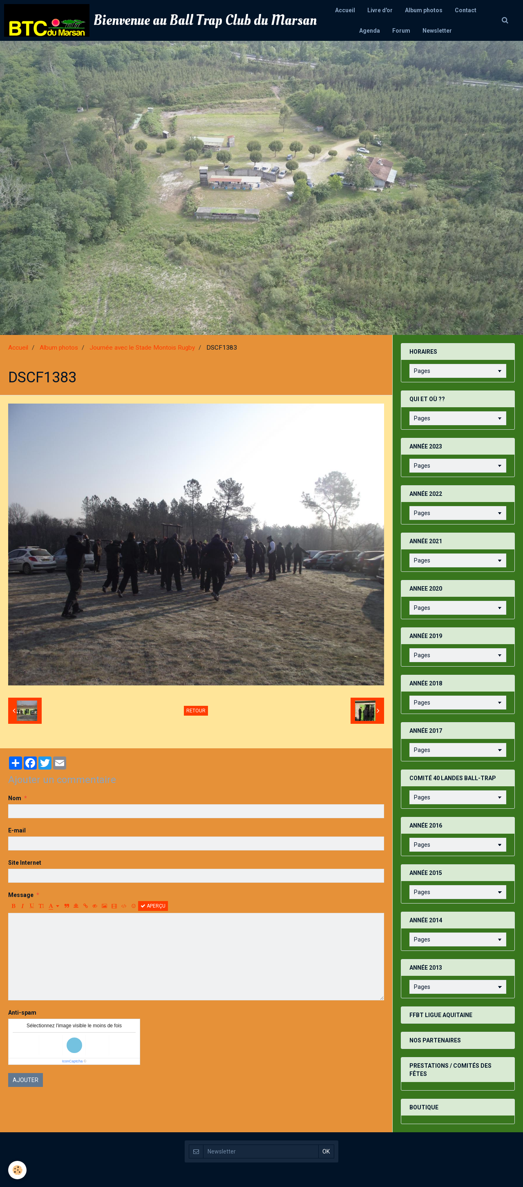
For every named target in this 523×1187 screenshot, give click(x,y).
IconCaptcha (72, 1061)
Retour (196, 711)
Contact (465, 10)
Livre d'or (380, 10)
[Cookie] (17, 1170)
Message (21, 895)
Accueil (345, 10)
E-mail (17, 830)
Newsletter (437, 30)
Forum (401, 30)
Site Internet (24, 862)
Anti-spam (22, 1012)
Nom (14, 798)
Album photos (424, 10)
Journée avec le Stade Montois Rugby (142, 347)
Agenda (369, 30)
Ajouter (25, 1080)
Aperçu (153, 906)
